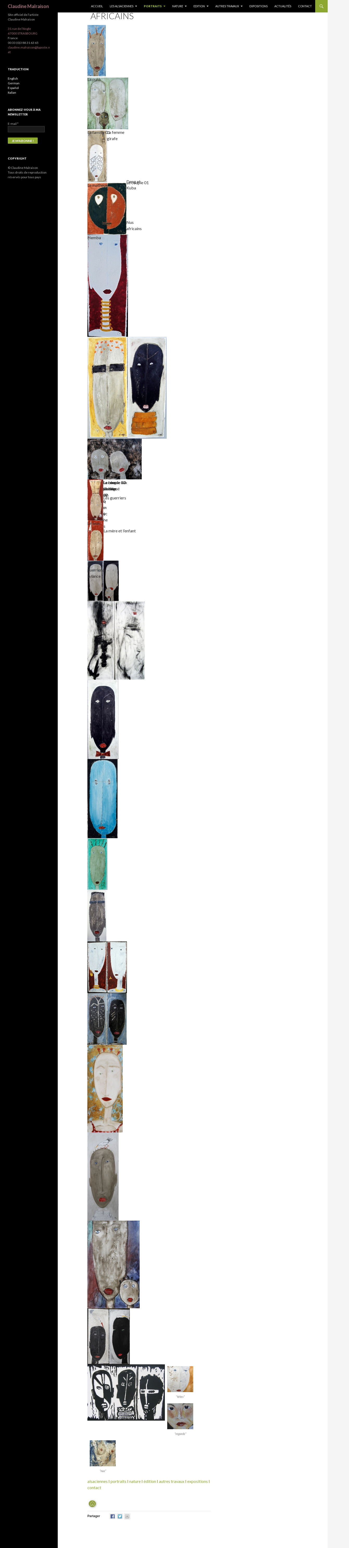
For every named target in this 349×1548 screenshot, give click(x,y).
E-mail (13, 124)
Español (13, 88)
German (14, 83)
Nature (177, 6)
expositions (197, 1481)
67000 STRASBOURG (22, 33)
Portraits (153, 6)
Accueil (97, 6)
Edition (199, 6)
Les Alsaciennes (121, 6)
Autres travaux (227, 6)
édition (150, 1481)
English (13, 78)
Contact (305, 6)
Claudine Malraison (28, 6)
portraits (118, 1481)
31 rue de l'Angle (19, 29)
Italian (12, 92)
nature (135, 1481)
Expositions (258, 6)
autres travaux (171, 1481)
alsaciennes (97, 1481)
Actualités (282, 6)
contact (94, 1487)
